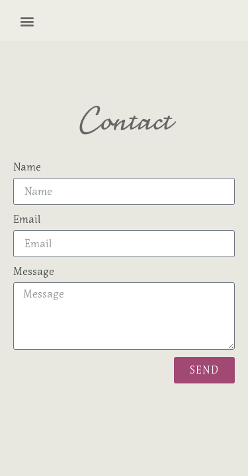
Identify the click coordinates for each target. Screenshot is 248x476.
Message (33, 271)
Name (27, 166)
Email (26, 218)
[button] (28, 21)
